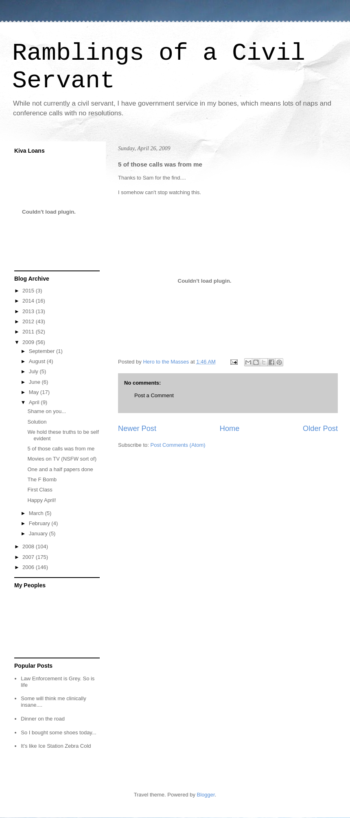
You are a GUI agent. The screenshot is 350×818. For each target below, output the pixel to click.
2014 (29, 301)
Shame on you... (46, 411)
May (34, 392)
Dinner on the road (43, 719)
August (38, 361)
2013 (29, 311)
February (40, 523)
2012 (29, 321)
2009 (29, 342)
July (34, 371)
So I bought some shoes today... (58, 732)
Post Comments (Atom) (178, 445)
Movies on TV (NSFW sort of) (61, 459)
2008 (29, 546)
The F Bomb (42, 479)
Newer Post (137, 428)
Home (230, 428)
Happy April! (41, 500)
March (37, 513)
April (35, 402)
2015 (29, 291)
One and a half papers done (60, 469)
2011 (29, 332)
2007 (29, 557)
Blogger (206, 795)
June (35, 382)
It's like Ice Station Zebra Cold (56, 746)
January (39, 533)
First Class (39, 490)
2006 (29, 567)
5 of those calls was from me (60, 449)
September (42, 351)
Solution (36, 422)
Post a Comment (154, 395)
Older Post (320, 428)
